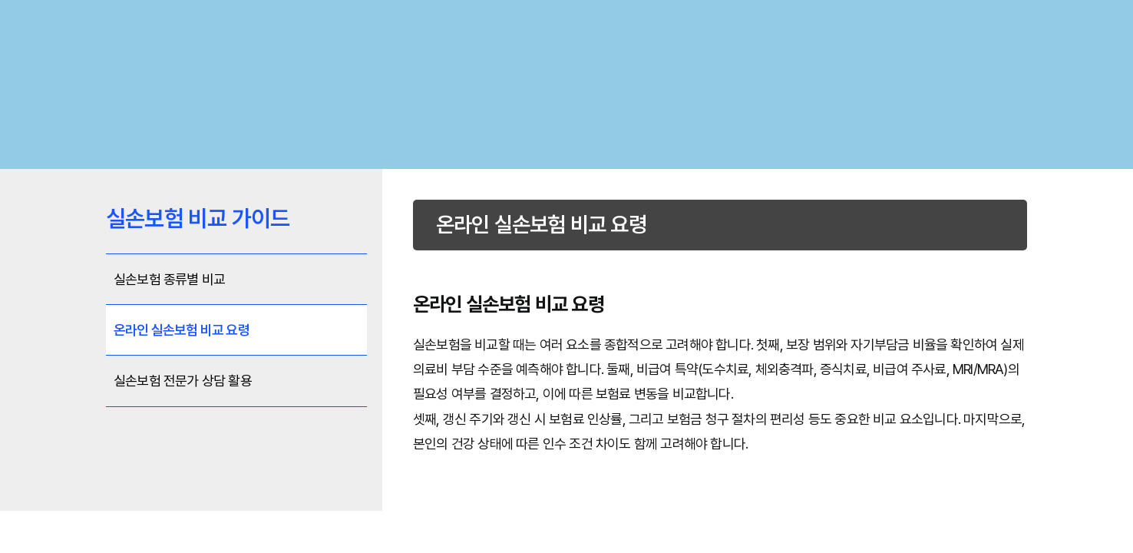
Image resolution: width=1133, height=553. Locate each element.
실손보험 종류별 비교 (169, 279)
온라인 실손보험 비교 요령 (181, 330)
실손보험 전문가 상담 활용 (183, 381)
